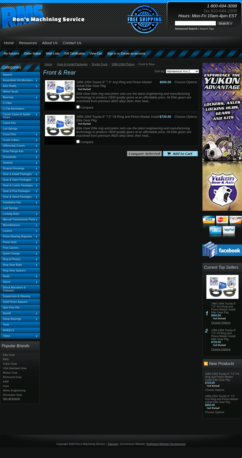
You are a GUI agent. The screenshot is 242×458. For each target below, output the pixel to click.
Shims (19, 282)
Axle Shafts (19, 86)
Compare (86, 107)
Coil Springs (10, 128)
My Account (11, 53)
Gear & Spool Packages (19, 197)
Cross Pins (19, 134)
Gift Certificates (74, 53)
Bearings (19, 97)
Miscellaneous (19, 225)
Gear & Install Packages (19, 174)
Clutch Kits (9, 122)
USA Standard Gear (15, 368)
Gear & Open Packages (19, 180)
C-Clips (7, 102)
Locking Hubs (19, 214)
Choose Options (186, 82)
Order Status (32, 53)
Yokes (19, 336)
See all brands (11, 398)
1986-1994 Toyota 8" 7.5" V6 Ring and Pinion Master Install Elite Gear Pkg (223, 335)
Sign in (111, 53)
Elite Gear (9, 354)
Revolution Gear (12, 394)
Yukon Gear (10, 363)
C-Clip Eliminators (13, 108)
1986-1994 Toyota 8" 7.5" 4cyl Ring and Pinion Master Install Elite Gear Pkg (223, 308)
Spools (19, 313)
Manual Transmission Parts (19, 219)
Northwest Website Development (166, 443)
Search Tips (207, 28)
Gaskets (19, 163)
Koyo (6, 385)
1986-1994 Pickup (122, 64)
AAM (6, 381)
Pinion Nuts (19, 242)
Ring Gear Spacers (14, 270)
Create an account (133, 53)
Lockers (19, 231)
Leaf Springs (10, 208)
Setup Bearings (19, 319)
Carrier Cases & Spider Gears (19, 116)
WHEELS (8, 330)
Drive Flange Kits (19, 151)
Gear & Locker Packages (19, 185)
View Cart (95, 53)
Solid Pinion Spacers (15, 301)
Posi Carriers (19, 248)
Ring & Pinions (19, 259)
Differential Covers (19, 146)
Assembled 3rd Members (19, 80)
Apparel (7, 74)
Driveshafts (19, 157)
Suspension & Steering (16, 296)
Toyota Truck (99, 64)
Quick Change (19, 253)
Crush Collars (19, 140)
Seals (19, 276)
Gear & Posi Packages (19, 191)
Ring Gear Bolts (19, 265)
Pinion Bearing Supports (19, 236)
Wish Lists (53, 53)
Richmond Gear (12, 377)
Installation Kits (19, 202)
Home (48, 64)
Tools (6, 324)
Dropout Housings (19, 168)
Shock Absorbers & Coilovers (14, 289)
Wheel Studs (10, 91)
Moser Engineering (14, 390)
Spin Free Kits (11, 307)
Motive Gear (10, 372)
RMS (6, 359)
